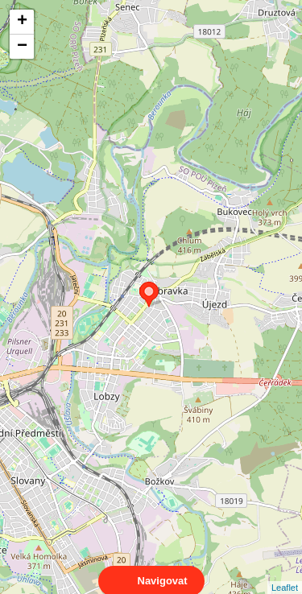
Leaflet (284, 573)
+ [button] (22, 22)
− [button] (22, 47)
